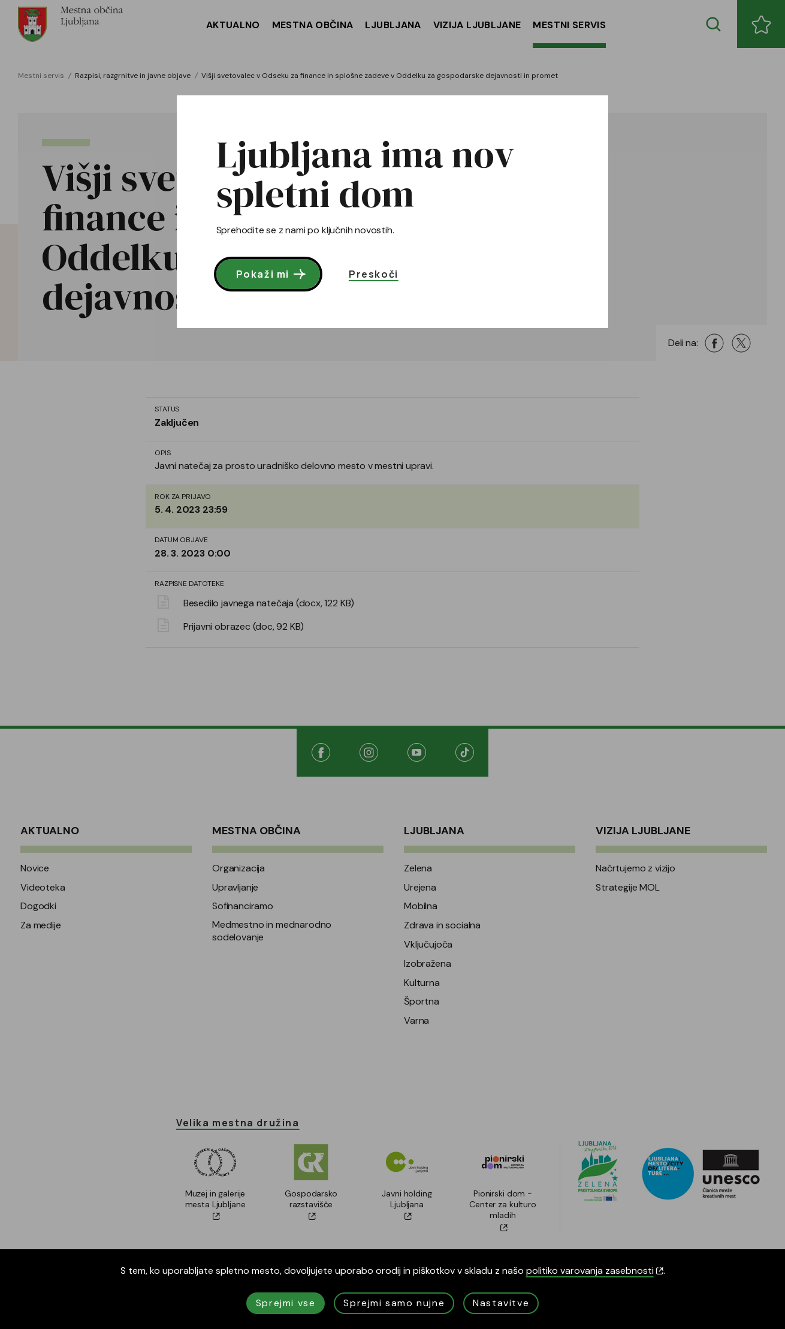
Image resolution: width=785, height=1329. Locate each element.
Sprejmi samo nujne (394, 1303)
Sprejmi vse (286, 1303)
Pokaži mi (272, 274)
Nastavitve (501, 1303)
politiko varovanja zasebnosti (594, 1270)
